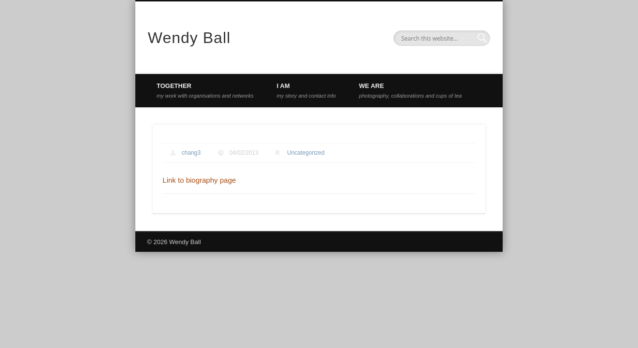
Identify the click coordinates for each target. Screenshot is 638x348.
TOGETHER (205, 90)
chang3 (191, 152)
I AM (306, 90)
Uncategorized (305, 152)
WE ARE (410, 90)
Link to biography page (199, 180)
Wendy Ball (189, 37)
